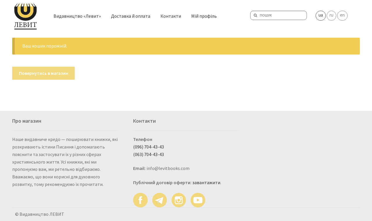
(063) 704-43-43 (148, 154)
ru (331, 14)
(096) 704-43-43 (148, 147)
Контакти (170, 15)
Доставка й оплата (130, 15)
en (342, 14)
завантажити (206, 182)
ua (321, 14)
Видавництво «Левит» (77, 15)
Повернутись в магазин (43, 73)
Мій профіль (204, 15)
